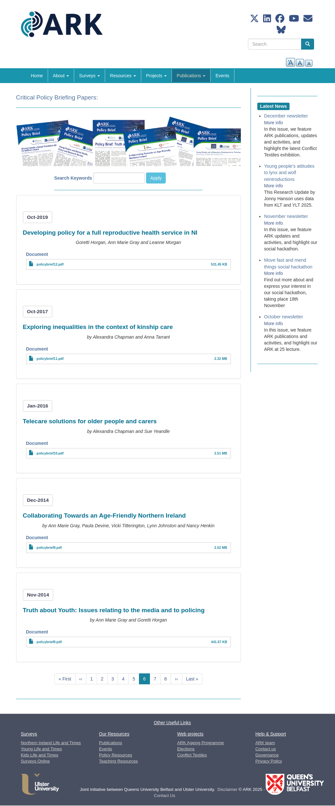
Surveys (89, 75)
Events (222, 75)
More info (273, 122)
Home (37, 75)
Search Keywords (73, 178)
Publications (191, 75)
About (61, 75)
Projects (156, 75)
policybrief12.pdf (50, 264)
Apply (156, 178)
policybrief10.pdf (50, 453)
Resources (123, 75)
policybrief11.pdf (50, 359)
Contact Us (164, 795)
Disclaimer (227, 789)
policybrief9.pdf (49, 547)
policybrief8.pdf (49, 642)
